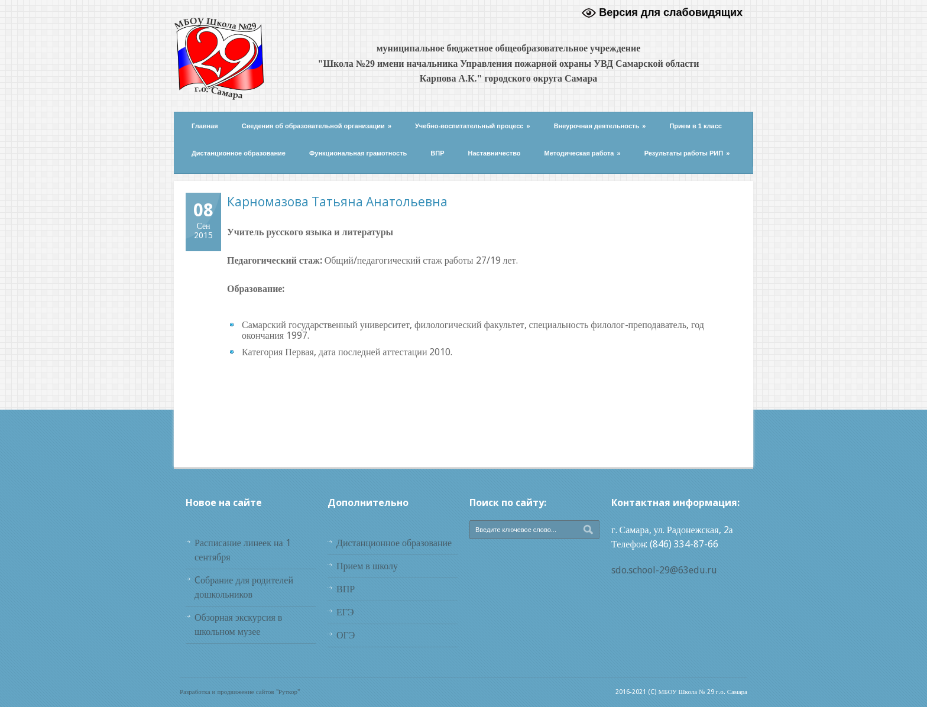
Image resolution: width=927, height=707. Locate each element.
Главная (205, 125)
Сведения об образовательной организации (316, 125)
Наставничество (494, 153)
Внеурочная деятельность (600, 125)
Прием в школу (367, 566)
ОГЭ (345, 635)
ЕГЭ (345, 612)
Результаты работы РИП (687, 153)
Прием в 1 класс (695, 125)
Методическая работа (582, 153)
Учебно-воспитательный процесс (472, 125)
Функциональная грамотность (358, 153)
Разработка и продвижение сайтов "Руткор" (240, 692)
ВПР (437, 153)
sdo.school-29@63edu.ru (664, 570)
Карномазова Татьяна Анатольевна (337, 201)
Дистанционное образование (239, 153)
